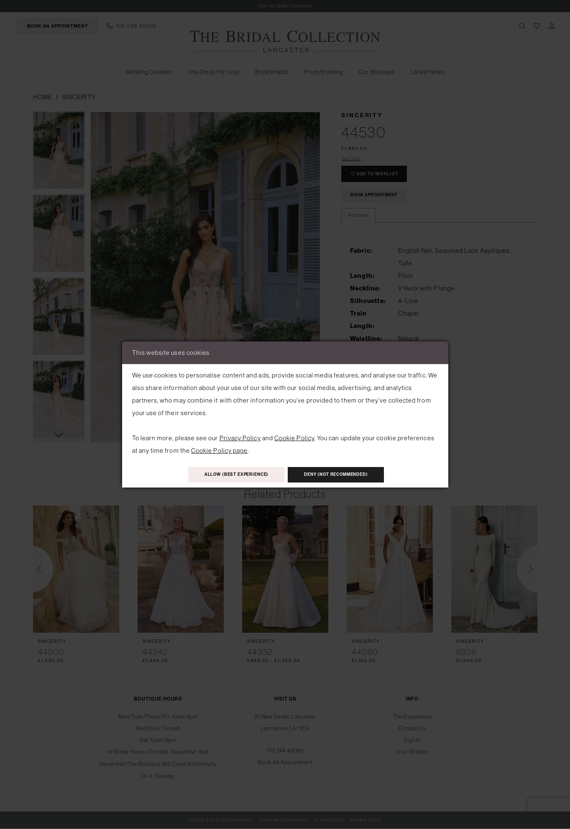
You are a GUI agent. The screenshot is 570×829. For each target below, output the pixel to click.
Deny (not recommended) (345, 475)
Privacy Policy (240, 436)
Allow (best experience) (228, 475)
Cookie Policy (294, 436)
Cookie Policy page (219, 449)
